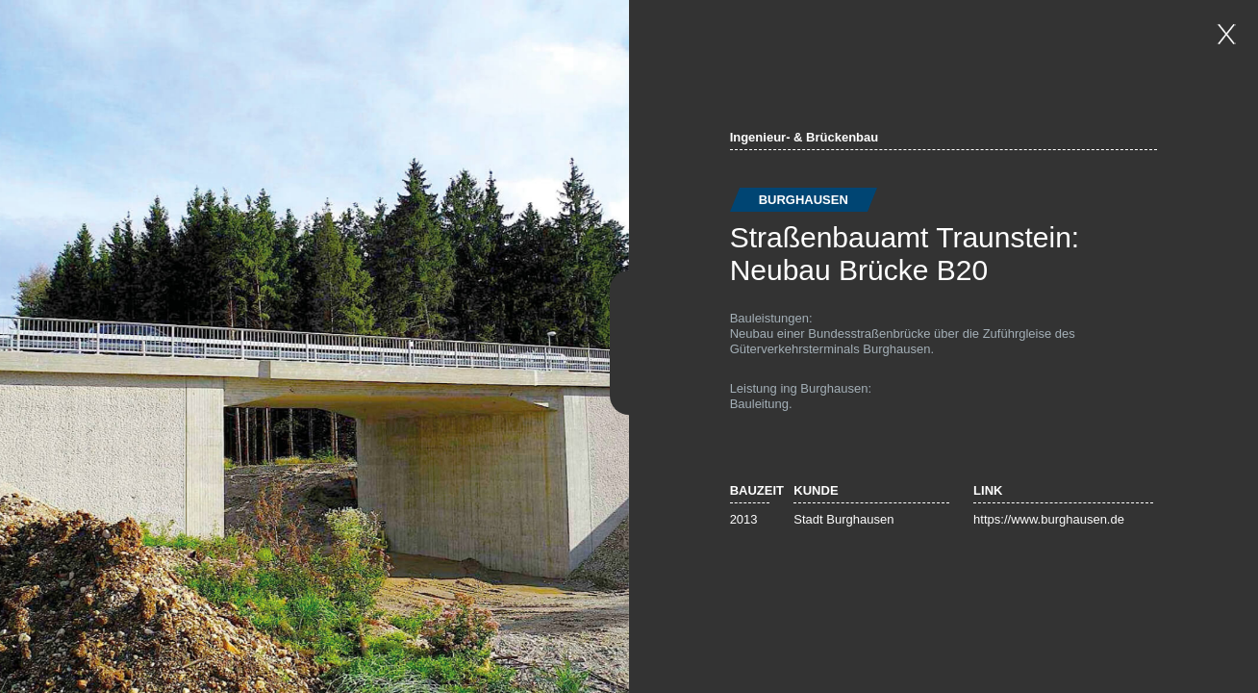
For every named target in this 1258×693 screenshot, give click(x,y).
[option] (314, 346)
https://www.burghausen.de (1048, 519)
